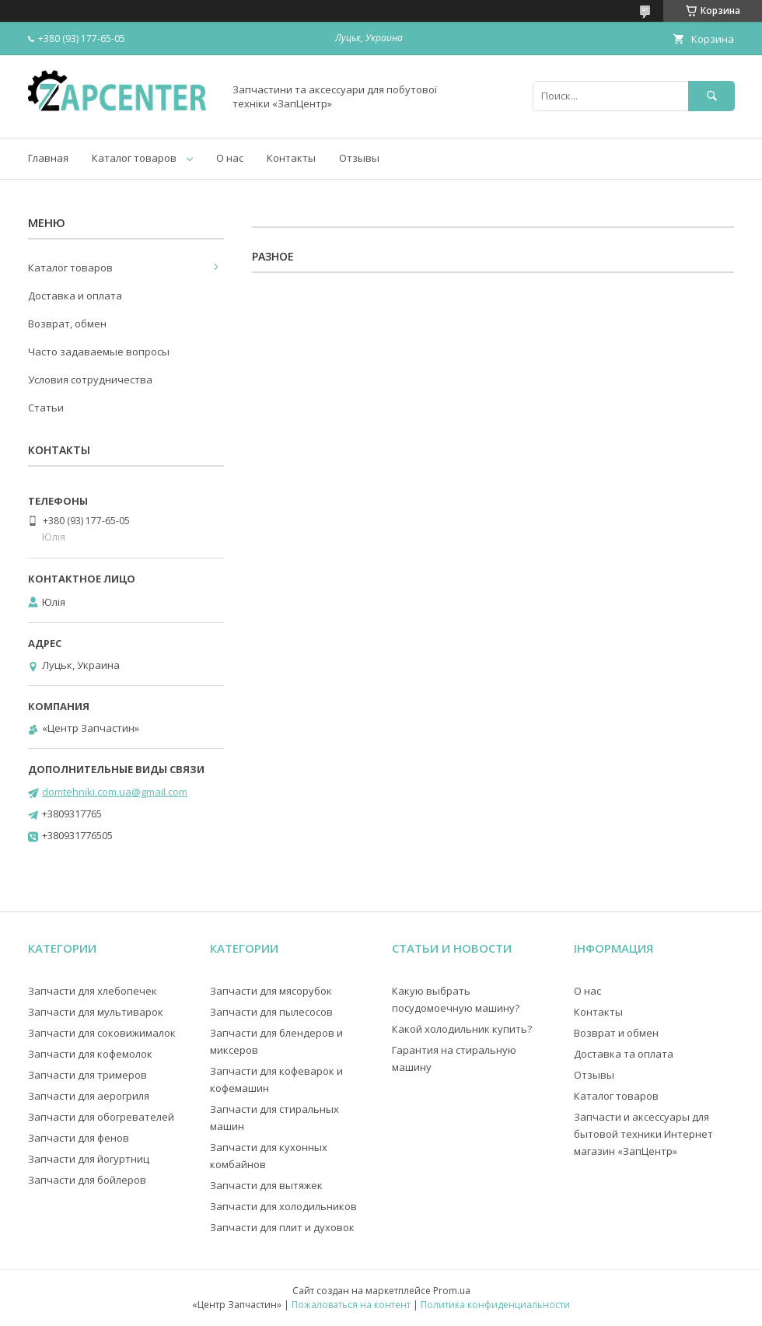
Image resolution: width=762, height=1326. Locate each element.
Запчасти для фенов (78, 1138)
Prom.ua (451, 1290)
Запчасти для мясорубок (271, 991)
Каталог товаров (134, 158)
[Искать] (711, 96)
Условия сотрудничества (90, 380)
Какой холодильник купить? (462, 1029)
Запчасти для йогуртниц (88, 1159)
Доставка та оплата (623, 1054)
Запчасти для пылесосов (271, 1012)
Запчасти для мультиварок (95, 1012)
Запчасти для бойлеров (87, 1180)
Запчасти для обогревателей (101, 1117)
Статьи (46, 408)
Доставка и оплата (75, 296)
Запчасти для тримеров (87, 1075)
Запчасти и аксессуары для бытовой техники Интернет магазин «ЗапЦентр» (643, 1134)
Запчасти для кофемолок (90, 1054)
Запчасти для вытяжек (266, 1185)
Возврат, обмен (67, 324)
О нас (229, 158)
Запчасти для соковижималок (102, 1033)
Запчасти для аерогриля (88, 1096)
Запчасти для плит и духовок (282, 1227)
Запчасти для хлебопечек (92, 991)
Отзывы (359, 158)
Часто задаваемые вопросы (99, 352)
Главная (48, 158)
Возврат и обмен (616, 1033)
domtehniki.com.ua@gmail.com (114, 791)
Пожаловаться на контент (351, 1304)
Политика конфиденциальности (495, 1304)
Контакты (291, 158)
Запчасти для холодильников (283, 1206)
